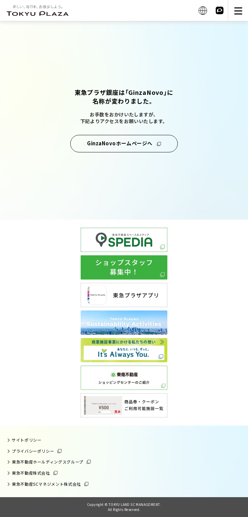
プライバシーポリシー (33, 451)
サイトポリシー (26, 440)
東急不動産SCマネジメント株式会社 (46, 484)
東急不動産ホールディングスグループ (47, 462)
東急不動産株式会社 (31, 473)
